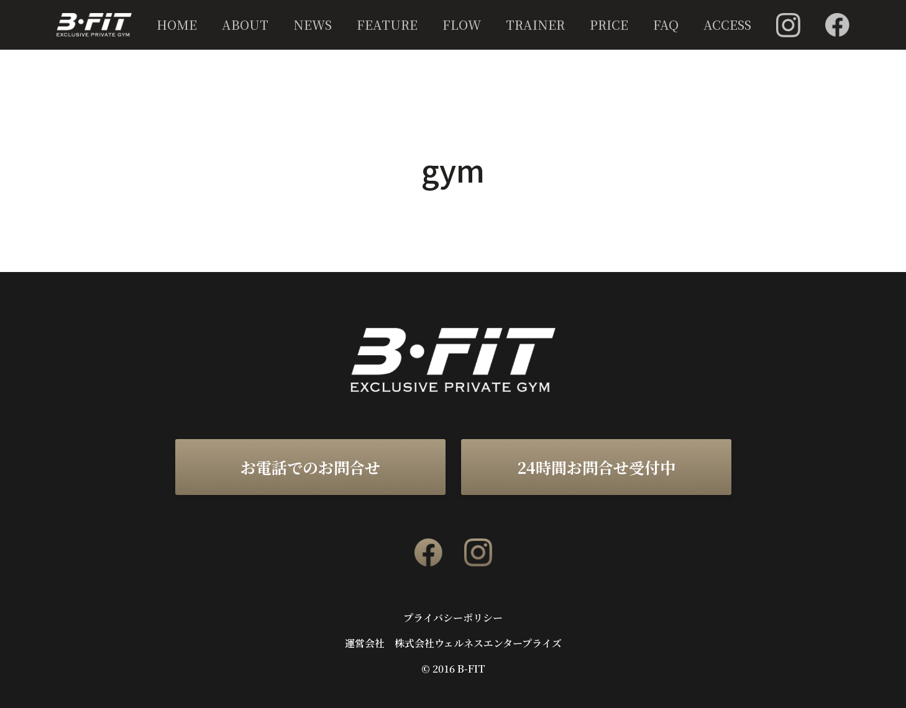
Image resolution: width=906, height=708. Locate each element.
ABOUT (245, 25)
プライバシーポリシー (453, 618)
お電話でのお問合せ (310, 467)
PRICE (609, 25)
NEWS (312, 25)
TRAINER (535, 25)
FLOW (461, 25)
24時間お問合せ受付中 (596, 467)
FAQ (666, 25)
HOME (177, 25)
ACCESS (727, 25)
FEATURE (387, 25)
